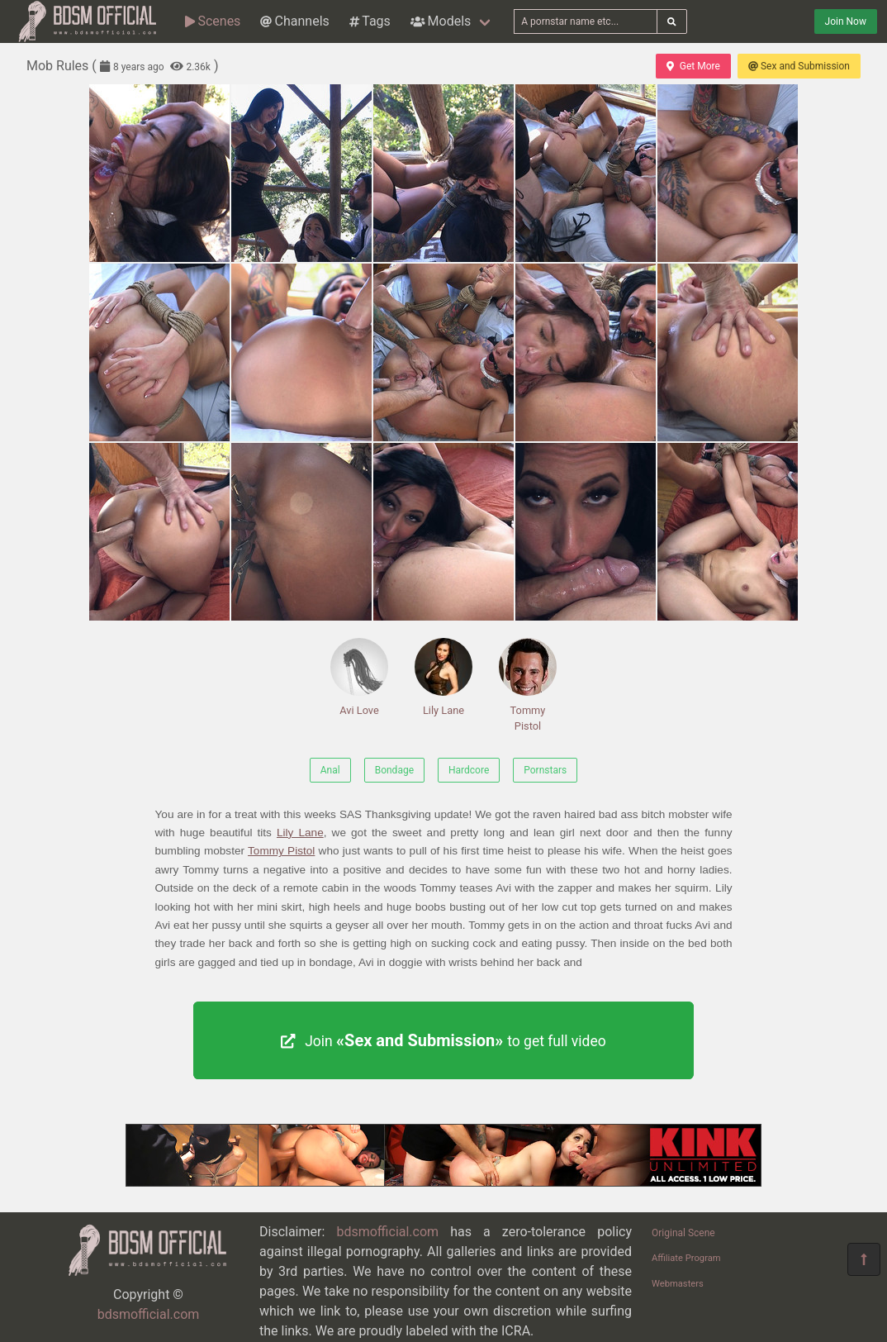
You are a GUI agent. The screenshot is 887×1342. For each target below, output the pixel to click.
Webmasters (678, 1283)
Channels (294, 21)
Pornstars (545, 770)
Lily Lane (443, 677)
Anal (330, 770)
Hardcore (468, 770)
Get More (692, 66)
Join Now (845, 21)
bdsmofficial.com (148, 1314)
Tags (370, 21)
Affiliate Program (686, 1258)
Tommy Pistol (528, 685)
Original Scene (683, 1233)
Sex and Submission (799, 66)
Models (440, 21)
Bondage (394, 770)
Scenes (212, 21)
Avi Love (359, 677)
